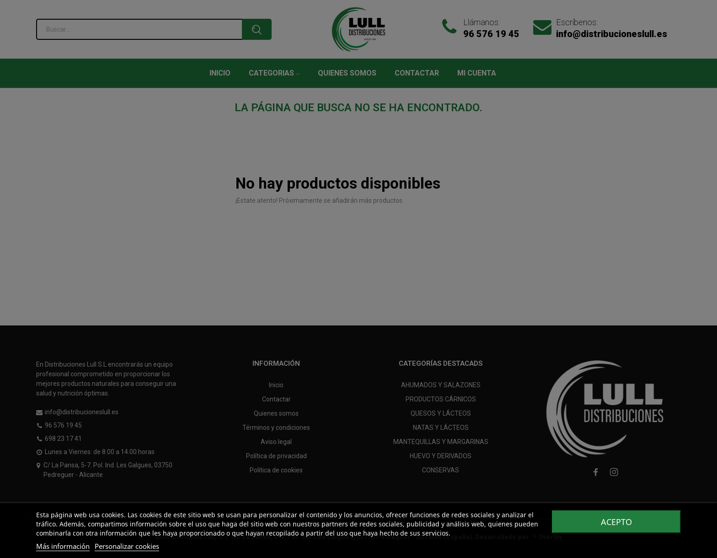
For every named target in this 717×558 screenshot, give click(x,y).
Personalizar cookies (127, 546)
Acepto (616, 521)
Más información (63, 546)
